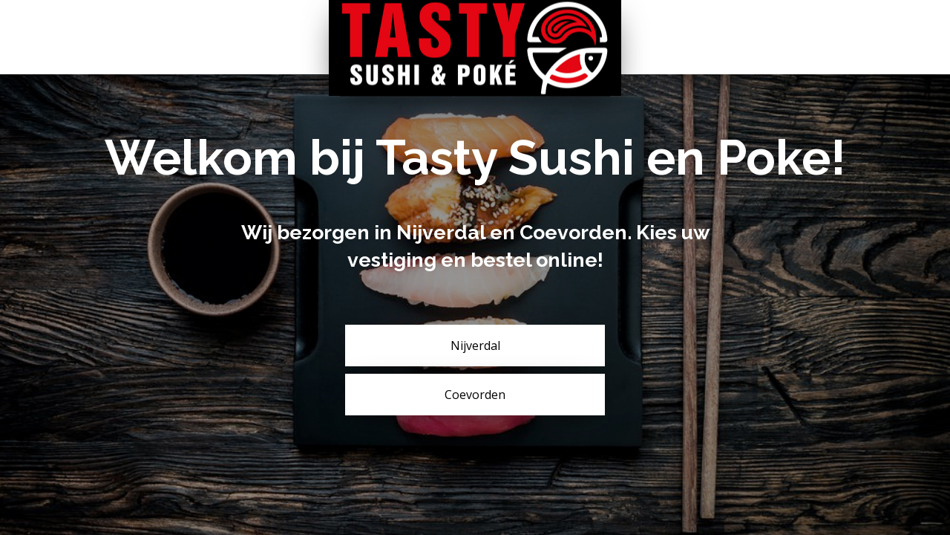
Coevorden (475, 394)
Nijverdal (475, 345)
